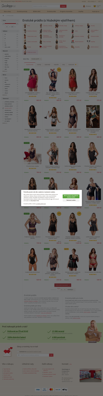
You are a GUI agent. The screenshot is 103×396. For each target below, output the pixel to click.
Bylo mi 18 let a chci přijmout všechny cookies (71, 196)
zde (51, 199)
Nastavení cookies (71, 200)
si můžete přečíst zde (41, 203)
